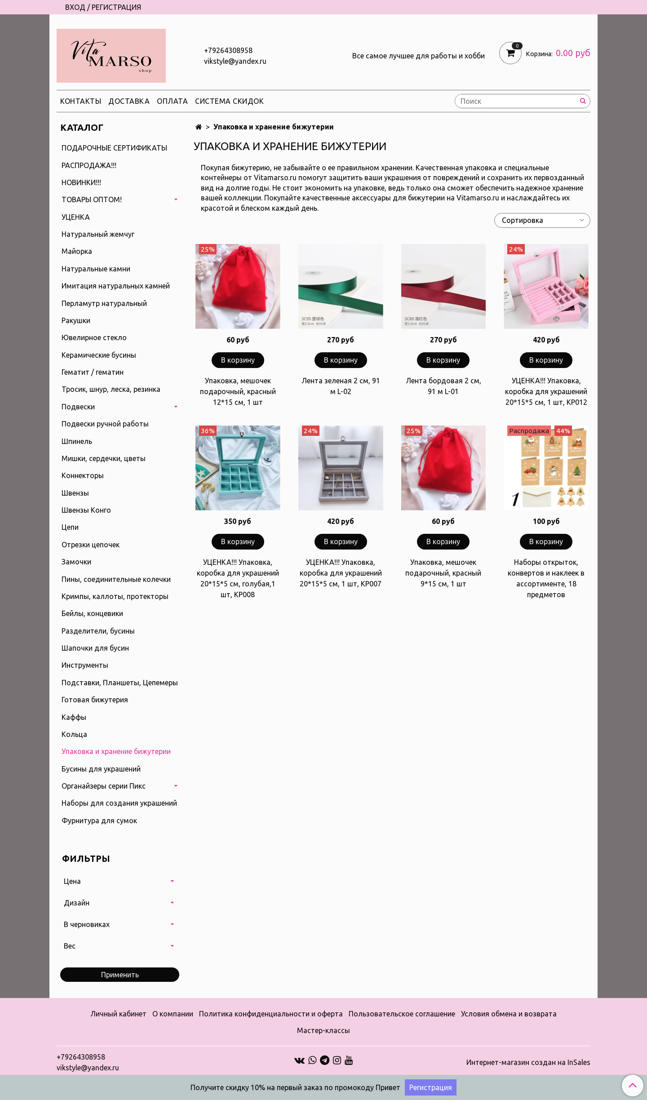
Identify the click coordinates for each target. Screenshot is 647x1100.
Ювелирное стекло (94, 337)
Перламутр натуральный (104, 303)
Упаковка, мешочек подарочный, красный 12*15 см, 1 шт (238, 391)
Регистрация (430, 1087)
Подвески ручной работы (105, 424)
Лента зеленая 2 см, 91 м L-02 (340, 386)
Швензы (75, 493)
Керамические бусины (99, 355)
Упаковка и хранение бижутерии (116, 751)
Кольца (74, 734)
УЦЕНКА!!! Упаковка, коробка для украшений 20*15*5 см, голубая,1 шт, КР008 (238, 578)
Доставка (129, 101)
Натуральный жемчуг (98, 234)
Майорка (77, 251)
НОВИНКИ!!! (81, 182)
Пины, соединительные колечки (116, 579)
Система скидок (229, 101)
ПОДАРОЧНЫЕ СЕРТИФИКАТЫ (114, 148)
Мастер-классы (323, 1030)
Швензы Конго (86, 510)
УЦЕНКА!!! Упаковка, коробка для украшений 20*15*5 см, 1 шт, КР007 (341, 573)
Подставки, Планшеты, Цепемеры (120, 683)
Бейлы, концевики (92, 613)
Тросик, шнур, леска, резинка (111, 389)
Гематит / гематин (93, 372)
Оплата (172, 101)
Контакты (80, 101)
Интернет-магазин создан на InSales (528, 1062)
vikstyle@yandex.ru (235, 61)
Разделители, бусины (98, 631)
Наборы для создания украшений (119, 803)
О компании (172, 1014)
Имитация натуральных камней (116, 286)
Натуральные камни (96, 269)
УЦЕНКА (76, 217)
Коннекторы (83, 475)
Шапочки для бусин (95, 648)
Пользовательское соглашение (402, 1014)
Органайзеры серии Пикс (104, 786)
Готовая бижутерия (95, 700)
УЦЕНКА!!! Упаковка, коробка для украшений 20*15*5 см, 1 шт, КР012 (546, 391)
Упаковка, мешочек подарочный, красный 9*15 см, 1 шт (443, 573)
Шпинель (77, 441)
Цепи (70, 527)
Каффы (74, 717)
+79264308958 (228, 50)
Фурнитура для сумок (99, 820)
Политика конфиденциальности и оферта (271, 1014)
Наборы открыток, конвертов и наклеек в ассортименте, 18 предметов (546, 578)
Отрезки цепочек (91, 545)
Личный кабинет (118, 1014)
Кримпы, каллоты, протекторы (115, 596)
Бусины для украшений (101, 769)
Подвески (78, 407)
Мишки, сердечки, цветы (104, 458)
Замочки (76, 562)
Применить (120, 975)
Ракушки (76, 320)
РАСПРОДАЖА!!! (89, 165)
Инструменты (85, 665)
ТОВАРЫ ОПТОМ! (92, 199)
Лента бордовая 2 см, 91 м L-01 (443, 386)
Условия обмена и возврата (509, 1014)
